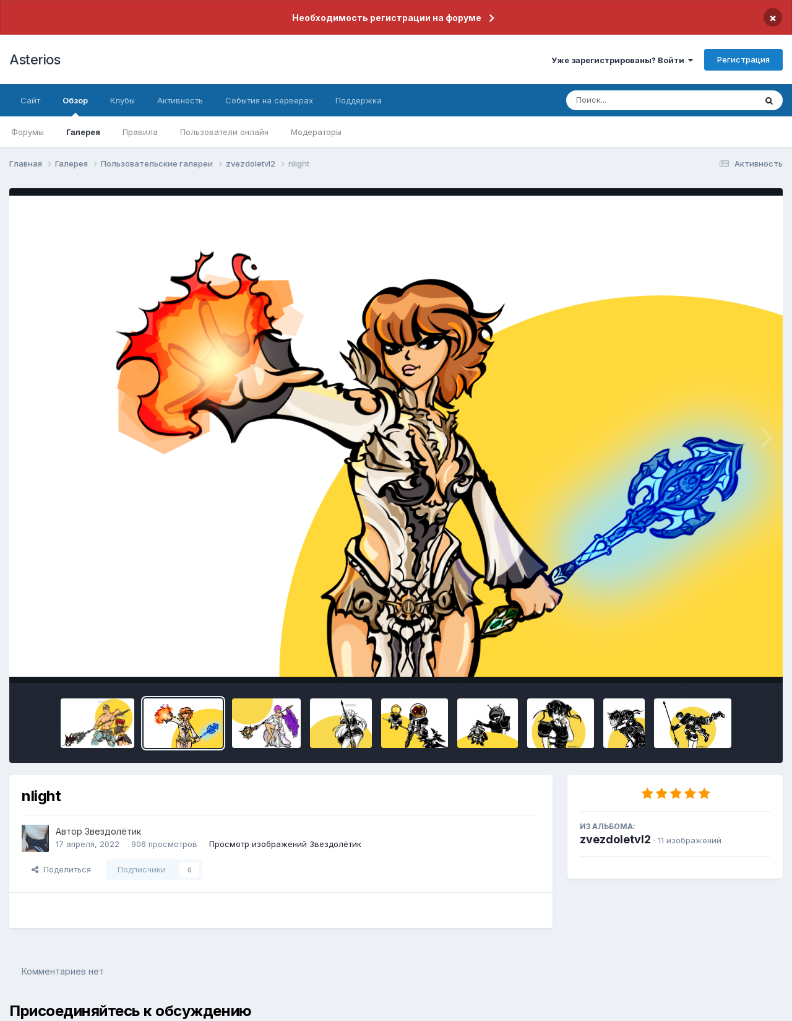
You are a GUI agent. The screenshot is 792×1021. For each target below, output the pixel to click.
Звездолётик (113, 831)
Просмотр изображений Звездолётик (285, 844)
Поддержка (358, 100)
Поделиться (61, 869)
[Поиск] (637, 100)
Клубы (122, 100)
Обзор (75, 105)
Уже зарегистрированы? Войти (622, 60)
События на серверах (269, 100)
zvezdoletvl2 (615, 839)
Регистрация (743, 59)
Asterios (34, 59)
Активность (180, 100)
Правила (140, 132)
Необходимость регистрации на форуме (386, 17)
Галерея (83, 132)
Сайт (30, 100)
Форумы (27, 132)
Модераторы (316, 132)
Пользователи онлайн (224, 132)
